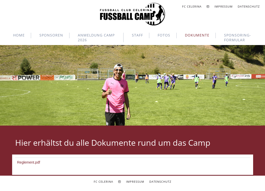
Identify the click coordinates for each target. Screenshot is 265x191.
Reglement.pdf (28, 162)
